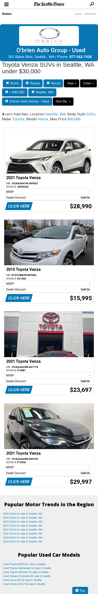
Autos (7, 14)
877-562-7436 (81, 57)
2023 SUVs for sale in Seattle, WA (22, 521)
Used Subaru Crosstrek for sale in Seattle (27, 576)
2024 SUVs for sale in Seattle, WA (22, 517)
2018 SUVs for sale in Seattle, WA (22, 541)
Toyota (32, 83)
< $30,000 (14, 92)
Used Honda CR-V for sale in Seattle (24, 583)
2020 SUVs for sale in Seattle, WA (22, 533)
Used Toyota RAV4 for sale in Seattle (24, 564)
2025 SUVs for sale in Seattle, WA (22, 513)
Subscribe (90, 13)
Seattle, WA (42, 92)
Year (71, 83)
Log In (77, 13)
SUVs (12, 83)
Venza (53, 83)
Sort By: (63, 101)
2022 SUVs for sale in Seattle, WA (22, 525)
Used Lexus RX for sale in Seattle (22, 580)
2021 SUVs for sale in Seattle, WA (22, 529)
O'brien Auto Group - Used (27, 101)
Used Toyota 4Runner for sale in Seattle (26, 572)
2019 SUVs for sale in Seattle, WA (22, 537)
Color (88, 83)
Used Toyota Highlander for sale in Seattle (27, 568)
